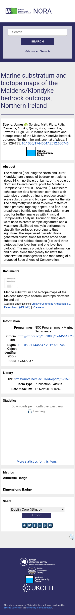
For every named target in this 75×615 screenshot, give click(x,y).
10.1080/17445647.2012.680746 (45, 143)
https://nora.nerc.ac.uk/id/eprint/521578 (42, 379)
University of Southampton (39, 607)
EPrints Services (12, 607)
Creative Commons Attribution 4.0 (51, 303)
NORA (42, 11)
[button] (71, 537)
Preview (38, 307)
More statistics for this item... (37, 461)
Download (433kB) (17, 307)
